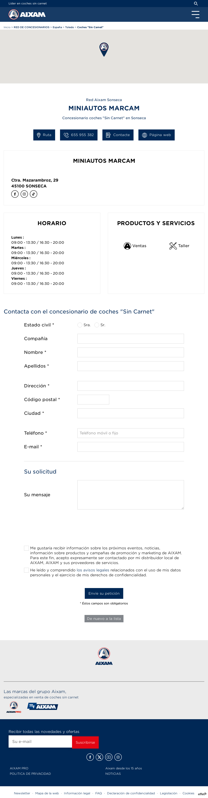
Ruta (44, 135)
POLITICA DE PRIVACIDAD (30, 773)
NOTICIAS (113, 773)
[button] (104, 50)
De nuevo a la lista (104, 619)
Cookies (188, 793)
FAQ (98, 793)
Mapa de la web (47, 793)
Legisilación (168, 793)
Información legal (77, 793)
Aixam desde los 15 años (123, 768)
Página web (156, 135)
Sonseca (36, 186)
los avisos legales (93, 570)
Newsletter (22, 793)
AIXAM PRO (19, 768)
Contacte (118, 135)
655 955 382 (79, 135)
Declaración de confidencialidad (131, 793)
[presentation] (104, 529)
